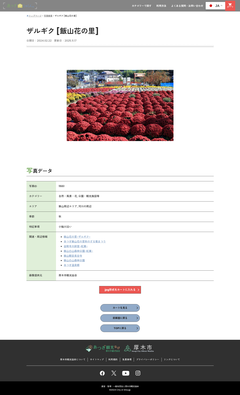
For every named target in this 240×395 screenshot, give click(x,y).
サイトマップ (96, 359)
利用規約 (113, 359)
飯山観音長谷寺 (73, 256)
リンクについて (172, 359)
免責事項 (127, 359)
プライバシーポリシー (148, 359)
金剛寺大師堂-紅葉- (76, 246)
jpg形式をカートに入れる (120, 290)
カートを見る (120, 308)
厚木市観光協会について (72, 359)
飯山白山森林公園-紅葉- (78, 251)
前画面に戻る (120, 318)
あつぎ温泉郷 (72, 265)
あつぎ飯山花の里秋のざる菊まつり (85, 242)
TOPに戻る (120, 329)
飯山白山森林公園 (74, 261)
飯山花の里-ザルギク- (77, 237)
